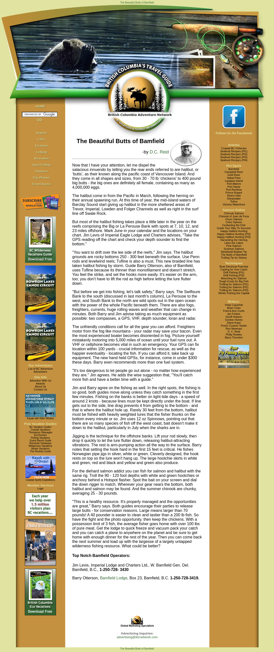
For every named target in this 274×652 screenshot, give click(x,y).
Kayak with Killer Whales (40, 418)
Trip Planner (41, 177)
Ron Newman (234, 328)
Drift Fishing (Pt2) (234, 275)
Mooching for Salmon (234, 278)
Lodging (41, 152)
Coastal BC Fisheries (233, 148)
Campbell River (234, 171)
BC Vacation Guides (40, 427)
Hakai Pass (234, 177)
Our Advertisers (41, 365)
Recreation (41, 158)
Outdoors (41, 171)
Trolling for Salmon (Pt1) (233, 284)
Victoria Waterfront (234, 204)
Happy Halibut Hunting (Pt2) (234, 234)
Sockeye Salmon (234, 248)
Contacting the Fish (233, 225)
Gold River (234, 174)
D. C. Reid (234, 331)
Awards (40, 383)
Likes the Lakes (233, 242)
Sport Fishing (41, 165)
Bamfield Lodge (113, 578)
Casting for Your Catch (233, 269)
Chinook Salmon (234, 213)
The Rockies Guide (40, 451)
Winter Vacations (40, 448)
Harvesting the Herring (233, 239)
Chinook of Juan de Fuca (234, 216)
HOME (40, 106)
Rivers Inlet (234, 195)
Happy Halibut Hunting (233, 231)
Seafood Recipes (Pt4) (233, 160)
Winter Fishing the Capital (233, 293)
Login (40, 488)
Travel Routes (41, 184)
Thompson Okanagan (40, 432)
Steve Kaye (234, 322)
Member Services (40, 485)
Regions (41, 132)
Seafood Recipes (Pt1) (233, 151)
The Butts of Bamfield (234, 254)
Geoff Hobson (234, 316)
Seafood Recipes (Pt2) (233, 154)
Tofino (233, 201)
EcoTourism (40, 435)
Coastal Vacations (40, 429)
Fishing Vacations (40, 437)
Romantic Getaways (40, 443)
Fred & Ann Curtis (234, 310)
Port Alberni (234, 183)
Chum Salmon (234, 219)
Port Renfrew (234, 189)
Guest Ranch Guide (40, 440)
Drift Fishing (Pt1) (234, 272)
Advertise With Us (40, 380)
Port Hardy (233, 186)
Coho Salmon (234, 222)
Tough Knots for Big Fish (234, 281)
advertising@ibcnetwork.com (137, 637)
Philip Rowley (234, 334)
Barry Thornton (234, 337)
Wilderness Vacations (40, 446)
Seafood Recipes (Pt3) (233, 157)
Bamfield (234, 168)
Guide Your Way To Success (234, 228)
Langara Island (234, 180)
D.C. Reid (159, 152)
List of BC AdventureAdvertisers (40, 370)
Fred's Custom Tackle (234, 325)
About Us (40, 386)
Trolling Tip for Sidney (234, 257)
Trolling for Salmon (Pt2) (233, 287)
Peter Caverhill (234, 304)
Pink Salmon (234, 245)
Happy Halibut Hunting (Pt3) (234, 236)
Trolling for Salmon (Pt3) (233, 290)
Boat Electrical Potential (233, 266)
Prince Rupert (234, 192)
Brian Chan (234, 307)
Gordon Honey (234, 319)
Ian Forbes (233, 313)
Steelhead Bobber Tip (234, 251)
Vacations (41, 145)
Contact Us (40, 389)
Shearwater (234, 198)
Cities (41, 139)
